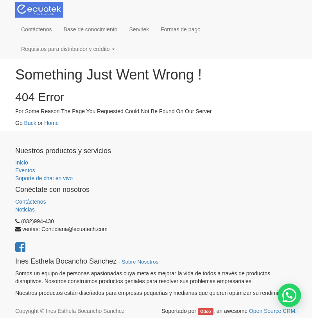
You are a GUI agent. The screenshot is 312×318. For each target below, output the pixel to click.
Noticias (25, 209)
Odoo (205, 311)
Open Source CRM (272, 311)
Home (51, 123)
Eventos (25, 170)
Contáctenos (30, 202)
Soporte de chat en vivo (44, 178)
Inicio (21, 162)
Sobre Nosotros (140, 262)
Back (30, 123)
